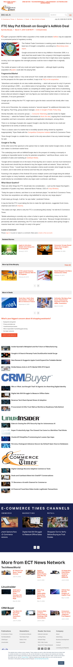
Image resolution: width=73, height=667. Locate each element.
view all (68, 265)
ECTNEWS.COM (62, 2)
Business (20, 19)
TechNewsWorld (5, 637)
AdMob (55, 37)
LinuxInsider (4, 642)
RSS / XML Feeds (43, 642)
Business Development (62, 639)
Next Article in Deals (38, 19)
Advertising (59, 637)
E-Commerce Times (7, 19)
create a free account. (45, 233)
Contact (58, 645)
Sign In (10, 3)
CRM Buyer (4, 639)
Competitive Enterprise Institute (39, 132)
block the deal (45, 116)
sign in (8, 233)
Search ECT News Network (45, 645)
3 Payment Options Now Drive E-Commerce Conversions (10, 534)
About (57, 634)
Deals (27, 19)
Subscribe (22, 642)
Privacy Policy (25, 657)
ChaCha (20, 206)
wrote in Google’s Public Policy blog (48, 110)
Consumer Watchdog (39, 114)
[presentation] (35, 285)
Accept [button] (61, 663)
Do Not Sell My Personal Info (41, 658)
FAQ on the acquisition (51, 79)
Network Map (41, 639)
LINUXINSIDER (51, 2)
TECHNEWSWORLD (38, 2)
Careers (58, 642)
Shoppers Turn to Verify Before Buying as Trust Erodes (60, 534)
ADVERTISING (45, 3)
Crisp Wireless (53, 188)
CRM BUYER (26, 2)
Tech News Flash (24, 637)
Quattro (13, 70)
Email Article (41, 30)
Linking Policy (42, 637)
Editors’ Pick (23, 639)
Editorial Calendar (43, 634)
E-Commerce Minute (25, 634)
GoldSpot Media (32, 158)
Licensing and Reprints (62, 647)
